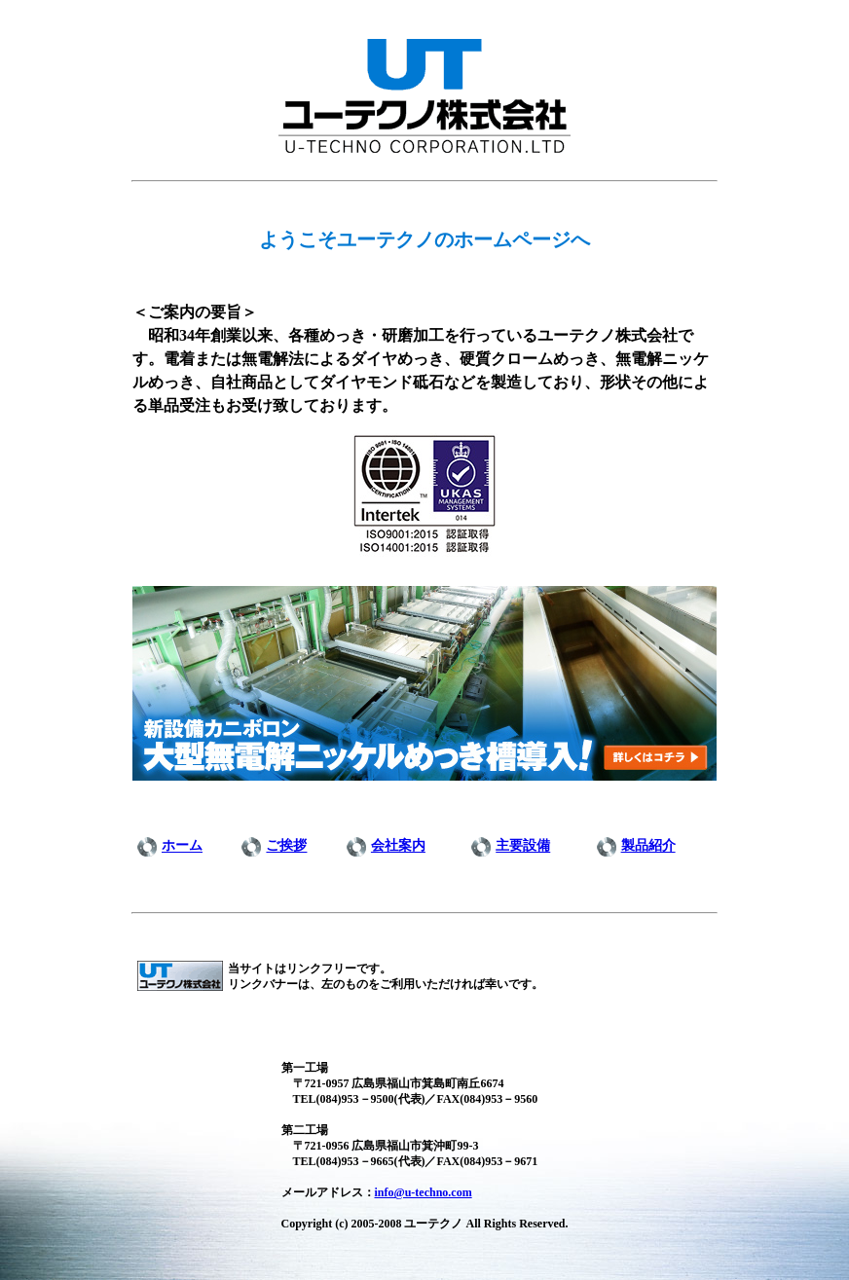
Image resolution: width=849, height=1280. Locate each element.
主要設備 (523, 846)
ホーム (182, 846)
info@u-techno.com (423, 1192)
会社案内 (398, 846)
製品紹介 (648, 846)
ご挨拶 (286, 846)
